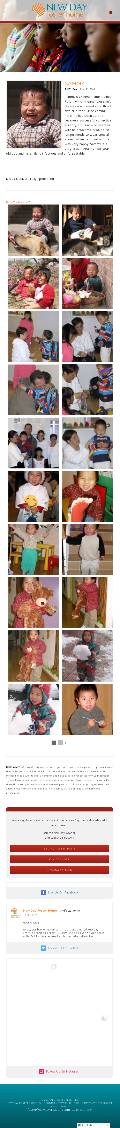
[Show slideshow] (18, 201)
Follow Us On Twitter (63, 948)
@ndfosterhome (69, 910)
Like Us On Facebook (63, 892)
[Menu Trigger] (111, 12)
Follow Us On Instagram (63, 1071)
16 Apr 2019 (30, 914)
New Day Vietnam (59, 869)
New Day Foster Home (40, 910)
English (85, 1125)
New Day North (60, 859)
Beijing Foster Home (60, 848)
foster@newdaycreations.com (49, 1110)
